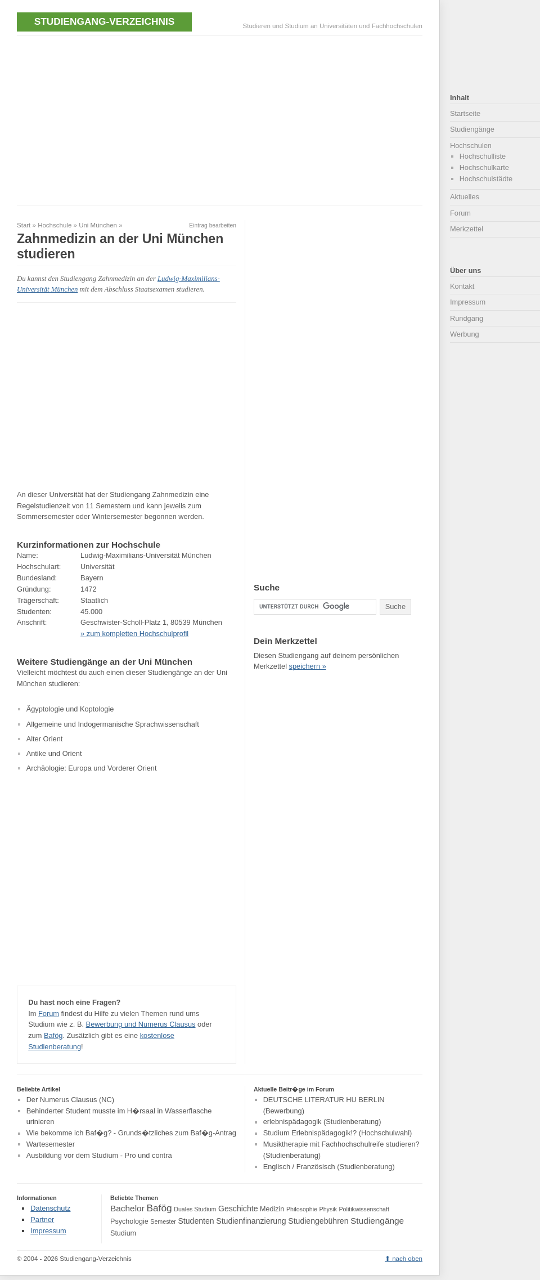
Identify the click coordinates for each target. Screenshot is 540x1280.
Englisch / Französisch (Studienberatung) (329, 1166)
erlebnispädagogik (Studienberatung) (322, 1122)
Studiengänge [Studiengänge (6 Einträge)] (377, 1220)
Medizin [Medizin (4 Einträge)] (272, 1209)
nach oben (407, 1258)
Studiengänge (472, 129)
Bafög (53, 1035)
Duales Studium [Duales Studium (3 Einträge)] (195, 1209)
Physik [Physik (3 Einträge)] (328, 1209)
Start (23, 225)
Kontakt (462, 286)
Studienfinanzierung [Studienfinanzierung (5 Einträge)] (251, 1220)
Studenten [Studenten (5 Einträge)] (196, 1220)
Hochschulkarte (484, 167)
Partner (42, 1219)
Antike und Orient (54, 753)
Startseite (465, 113)
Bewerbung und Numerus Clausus (141, 1024)
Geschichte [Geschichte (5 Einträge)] (238, 1208)
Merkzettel (466, 229)
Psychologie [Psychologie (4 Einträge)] (129, 1221)
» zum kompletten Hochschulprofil (134, 633)
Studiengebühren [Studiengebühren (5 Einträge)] (318, 1220)
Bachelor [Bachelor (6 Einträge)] (127, 1208)
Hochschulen (471, 145)
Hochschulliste (483, 156)
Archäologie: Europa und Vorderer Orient (91, 768)
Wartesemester (50, 1144)
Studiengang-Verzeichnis (104, 21)
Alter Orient (44, 739)
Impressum (467, 302)
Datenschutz (50, 1208)
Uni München (98, 225)
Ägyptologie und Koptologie (70, 709)
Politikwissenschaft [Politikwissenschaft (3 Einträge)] (364, 1209)
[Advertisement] (148, 119)
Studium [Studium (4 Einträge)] (123, 1233)
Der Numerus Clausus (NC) (70, 1099)
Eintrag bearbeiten (212, 225)
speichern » (307, 666)
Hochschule (54, 225)
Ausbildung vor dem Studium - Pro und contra (99, 1155)
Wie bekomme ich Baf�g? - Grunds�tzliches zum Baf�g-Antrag (131, 1133)
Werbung (464, 334)
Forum (48, 1013)
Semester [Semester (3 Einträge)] (163, 1221)
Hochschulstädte (486, 178)
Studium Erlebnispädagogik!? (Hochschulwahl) (337, 1133)
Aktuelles (464, 197)
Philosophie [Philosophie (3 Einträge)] (301, 1209)
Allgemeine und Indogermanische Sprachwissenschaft (112, 724)
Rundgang (466, 318)
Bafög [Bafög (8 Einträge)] (159, 1208)
